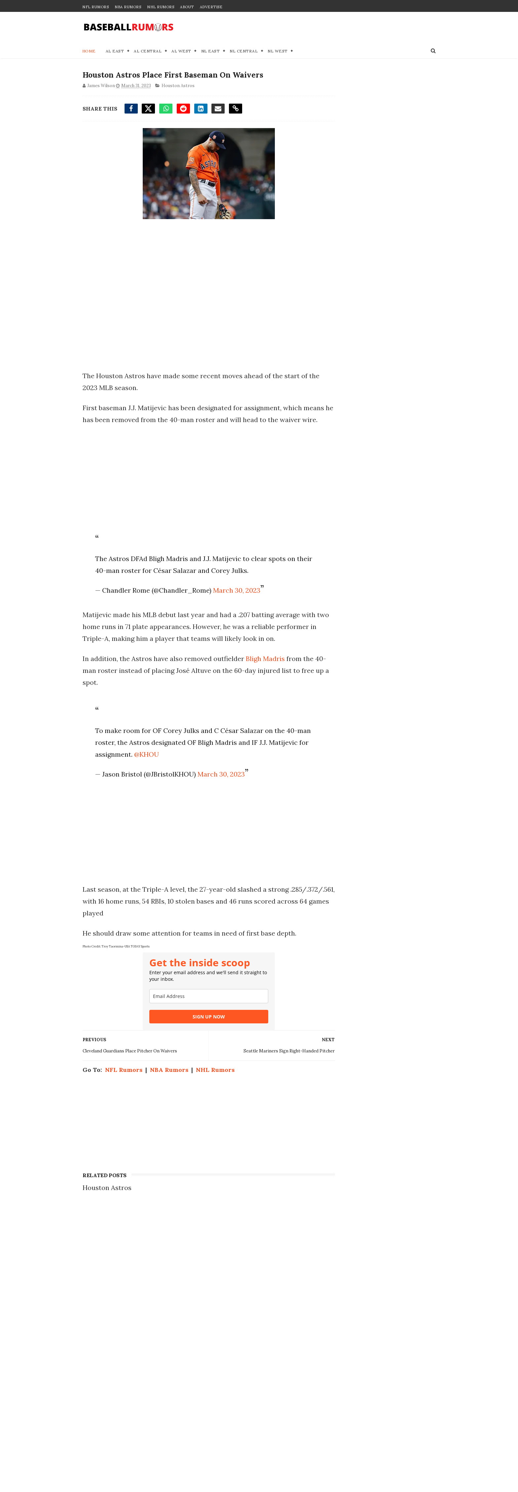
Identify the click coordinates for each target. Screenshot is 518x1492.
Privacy (336, 1266)
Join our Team (346, 1259)
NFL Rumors (95, 7)
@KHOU (145, 767)
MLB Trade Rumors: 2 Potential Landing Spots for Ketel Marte (152, 1350)
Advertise (211, 7)
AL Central (148, 51)
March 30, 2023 (235, 603)
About (187, 7)
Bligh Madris (264, 671)
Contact (336, 1252)
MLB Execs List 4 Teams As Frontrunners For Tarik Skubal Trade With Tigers (156, 1414)
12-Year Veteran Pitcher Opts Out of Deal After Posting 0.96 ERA (155, 1318)
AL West (182, 51)
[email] (202, 1009)
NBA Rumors (128, 7)
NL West (278, 51)
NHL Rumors (160, 7)
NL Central (244, 51)
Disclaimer (341, 1273)
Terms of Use (344, 1280)
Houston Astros (177, 86)
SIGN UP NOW (202, 1029)
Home (89, 51)
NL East (210, 51)
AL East (115, 51)
